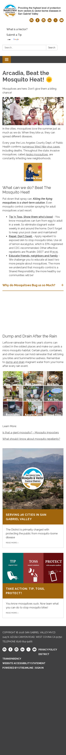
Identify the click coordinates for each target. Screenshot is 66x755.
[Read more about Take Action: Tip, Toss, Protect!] (33, 585)
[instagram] (44, 21)
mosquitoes (40, 154)
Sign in (39, 668)
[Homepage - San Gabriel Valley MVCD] (33, 10)
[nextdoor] (32, 21)
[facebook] (38, 21)
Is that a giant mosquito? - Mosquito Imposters (30, 432)
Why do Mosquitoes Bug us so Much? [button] (29, 285)
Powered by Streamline (17, 668)
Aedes (29, 154)
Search (51, 47)
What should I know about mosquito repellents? (31, 438)
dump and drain (15, 362)
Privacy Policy (47, 649)
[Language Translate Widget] (9, 39)
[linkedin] (50, 21)
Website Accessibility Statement (23, 663)
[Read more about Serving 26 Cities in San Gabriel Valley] (33, 498)
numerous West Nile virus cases (41, 146)
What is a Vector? (17, 29)
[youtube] (62, 21)
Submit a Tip (14, 34)
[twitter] (56, 21)
